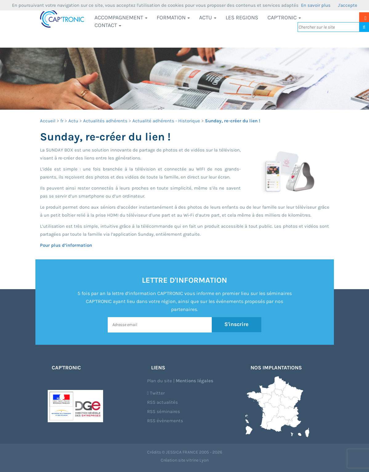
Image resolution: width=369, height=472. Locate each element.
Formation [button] (173, 17)
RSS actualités (162, 402)
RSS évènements (165, 420)
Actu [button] (207, 17)
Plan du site (159, 381)
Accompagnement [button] (120, 17)
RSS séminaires (163, 411)
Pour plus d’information (66, 245)
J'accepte (347, 5)
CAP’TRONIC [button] (284, 17)
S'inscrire (236, 324)
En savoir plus (316, 5)
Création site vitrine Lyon (185, 460)
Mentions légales (194, 381)
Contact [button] (107, 25)
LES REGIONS (242, 17)
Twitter (156, 393)
